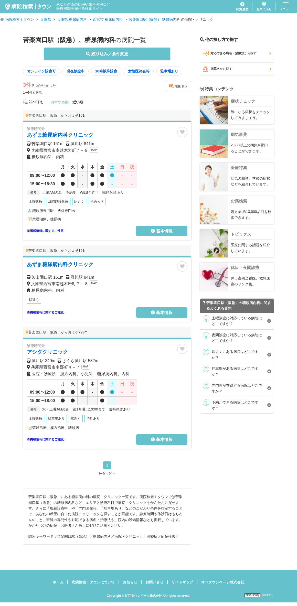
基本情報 (161, 231)
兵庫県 (45, 19)
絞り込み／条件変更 (107, 54)
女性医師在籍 (139, 71)
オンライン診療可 (41, 71)
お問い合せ (154, 582)
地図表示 (178, 86)
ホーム (58, 582)
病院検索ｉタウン (19, 19)
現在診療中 (75, 71)
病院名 (237, 69)
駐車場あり (169, 71)
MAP (94, 149)
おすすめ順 (60, 102)
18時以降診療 (106, 71)
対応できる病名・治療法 (237, 53)
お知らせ (130, 582)
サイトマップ (182, 582)
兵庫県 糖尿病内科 (72, 19)
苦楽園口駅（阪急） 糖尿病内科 (154, 19)
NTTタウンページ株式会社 (222, 582)
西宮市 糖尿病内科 (108, 19)
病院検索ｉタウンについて (93, 582)
